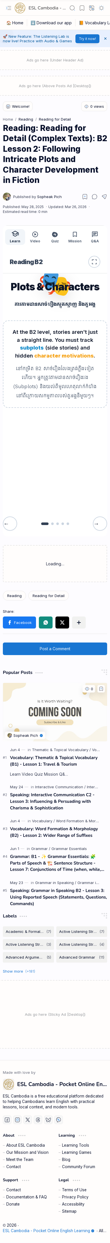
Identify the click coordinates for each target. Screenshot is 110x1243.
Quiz (55, 237)
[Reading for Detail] (48, 595)
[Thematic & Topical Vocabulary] (61, 749)
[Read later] (85, 196)
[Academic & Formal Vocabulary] (28, 931)
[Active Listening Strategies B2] (81, 944)
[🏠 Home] (15, 22)
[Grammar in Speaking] (55, 882)
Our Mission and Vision (27, 1152)
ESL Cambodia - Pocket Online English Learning (49, 1230)
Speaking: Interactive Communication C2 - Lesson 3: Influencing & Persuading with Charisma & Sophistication (52, 801)
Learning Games (76, 1152)
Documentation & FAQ (26, 1197)
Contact (13, 1166)
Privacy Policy (75, 1197)
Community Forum (78, 1166)
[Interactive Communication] (60, 787)
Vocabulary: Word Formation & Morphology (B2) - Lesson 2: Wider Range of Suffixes (54, 832)
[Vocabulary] (43, 821)
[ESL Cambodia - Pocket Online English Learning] (20, 8)
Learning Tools (75, 1145)
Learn (15, 236)
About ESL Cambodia (25, 1145)
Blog (66, 1159)
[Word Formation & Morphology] (83, 821)
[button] (8, 8)
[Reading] (14, 595)
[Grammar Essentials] (69, 848)
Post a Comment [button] (55, 648)
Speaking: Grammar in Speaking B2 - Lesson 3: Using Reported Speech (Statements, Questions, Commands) (58, 897)
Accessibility (73, 1204)
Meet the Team (19, 1159)
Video (35, 237)
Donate (13, 1204)
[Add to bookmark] (101, 689)
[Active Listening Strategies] (81, 931)
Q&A (95, 237)
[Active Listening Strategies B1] (28, 944)
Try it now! (87, 39)
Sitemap (69, 1211)
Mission (74, 237)
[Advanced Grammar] (81, 957)
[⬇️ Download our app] (51, 22)
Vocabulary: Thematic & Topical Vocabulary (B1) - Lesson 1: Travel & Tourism (54, 761)
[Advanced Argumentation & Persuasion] (28, 957)
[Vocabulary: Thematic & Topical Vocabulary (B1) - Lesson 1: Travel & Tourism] (55, 712)
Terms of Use (74, 1190)
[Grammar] (40, 848)
